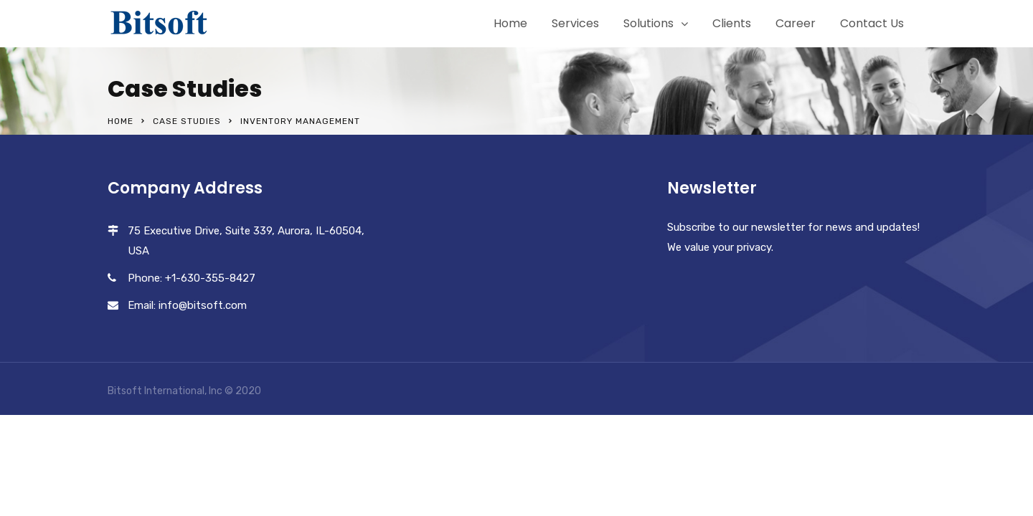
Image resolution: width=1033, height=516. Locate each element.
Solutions (648, 23)
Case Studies (187, 121)
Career (795, 23)
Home (510, 23)
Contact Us (872, 23)
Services (575, 23)
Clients (731, 23)
